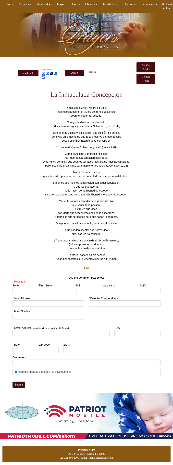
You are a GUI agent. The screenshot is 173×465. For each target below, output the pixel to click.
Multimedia (43, 4)
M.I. (78, 285)
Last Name (109, 285)
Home (9, 4)
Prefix (15, 285)
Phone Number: (21, 311)
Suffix (143, 285)
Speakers (130, 4)
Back (86, 267)
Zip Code (44, 344)
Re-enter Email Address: (104, 298)
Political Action (167, 6)
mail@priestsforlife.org (101, 457)
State (16, 344)
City (117, 328)
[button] (28, 73)
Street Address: (42, 328)
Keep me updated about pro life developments (44, 371)
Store (75, 4)
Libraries (90, 4)
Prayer (60, 4)
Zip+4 (66, 344)
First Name (45, 285)
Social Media (110, 4)
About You (149, 4)
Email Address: (21, 298)
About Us (24, 4)
